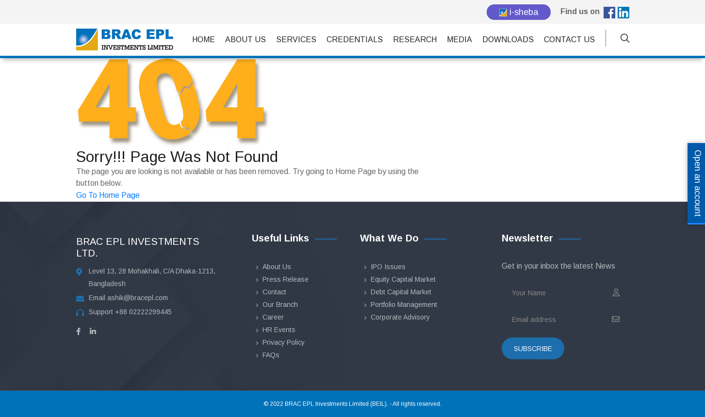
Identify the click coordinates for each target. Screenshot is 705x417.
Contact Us (569, 39)
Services (296, 39)
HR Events (278, 330)
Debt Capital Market (401, 292)
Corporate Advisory (400, 317)
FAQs (270, 355)
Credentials (355, 39)
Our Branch (280, 304)
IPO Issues (388, 267)
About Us (245, 39)
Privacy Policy (283, 342)
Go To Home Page (108, 195)
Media (459, 39)
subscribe (533, 349)
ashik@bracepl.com (137, 298)
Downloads (508, 39)
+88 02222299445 (143, 312)
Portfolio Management (404, 304)
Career (273, 317)
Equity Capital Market (403, 279)
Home (203, 39)
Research (415, 39)
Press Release (285, 279)
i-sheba (518, 12)
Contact (274, 292)
